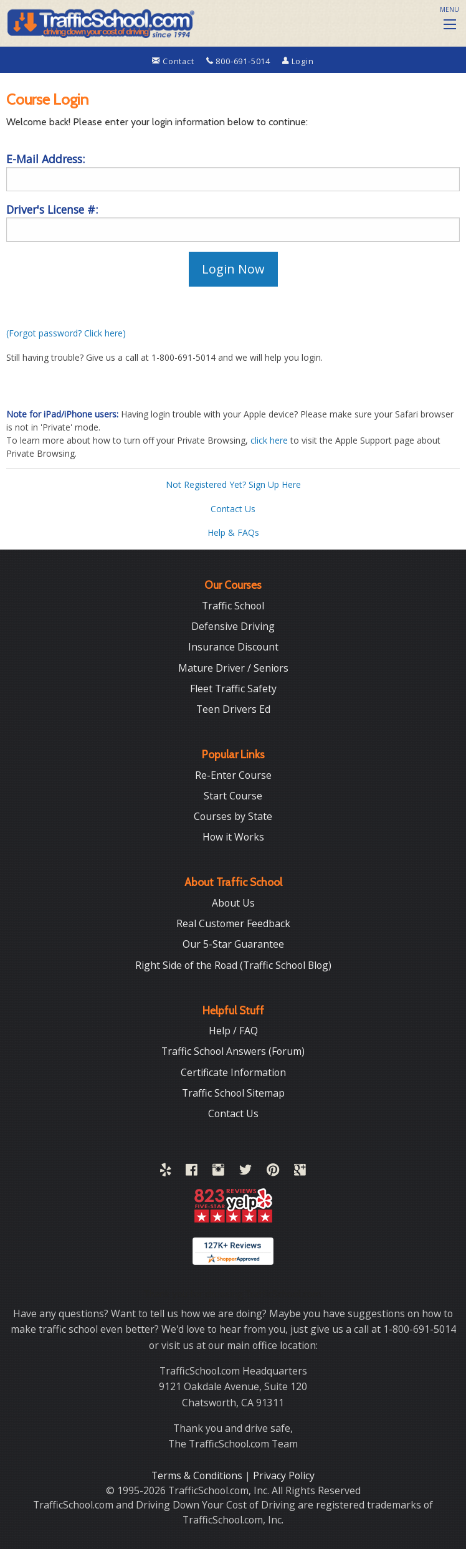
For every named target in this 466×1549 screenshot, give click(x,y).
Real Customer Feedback (233, 923)
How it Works (233, 837)
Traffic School (233, 605)
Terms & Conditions (198, 1475)
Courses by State (233, 816)
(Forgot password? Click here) (66, 333)
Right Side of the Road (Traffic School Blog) (233, 965)
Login (298, 61)
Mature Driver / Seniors (233, 668)
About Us (233, 903)
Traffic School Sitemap (233, 1093)
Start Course (233, 796)
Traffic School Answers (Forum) (233, 1051)
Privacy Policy (284, 1475)
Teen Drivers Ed (233, 709)
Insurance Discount (233, 647)
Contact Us (233, 509)
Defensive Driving (233, 626)
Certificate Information (233, 1072)
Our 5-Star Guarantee (233, 944)
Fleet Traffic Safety (233, 688)
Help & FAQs (233, 532)
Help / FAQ (233, 1030)
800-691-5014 (239, 61)
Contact (174, 61)
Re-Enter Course (233, 775)
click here (269, 440)
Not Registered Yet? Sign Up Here (233, 484)
